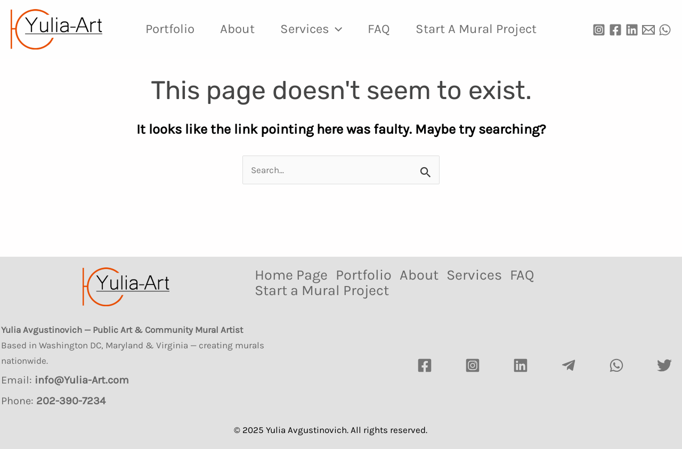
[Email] (648, 29)
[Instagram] (598, 29)
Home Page (291, 275)
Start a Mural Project (476, 28)
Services (311, 29)
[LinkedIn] (520, 365)
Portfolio (169, 28)
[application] (335, 29)
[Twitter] (664, 365)
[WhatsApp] (665, 29)
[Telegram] (568, 365)
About (237, 28)
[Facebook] (615, 29)
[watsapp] (616, 365)
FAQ (379, 28)
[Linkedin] (632, 29)
